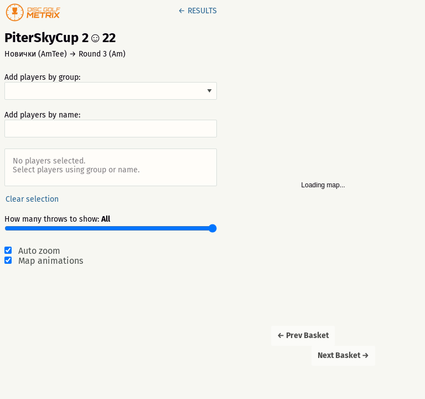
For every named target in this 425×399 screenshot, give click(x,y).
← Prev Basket (303, 335)
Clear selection (32, 199)
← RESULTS (197, 11)
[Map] (323, 199)
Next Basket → (343, 355)
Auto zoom (39, 251)
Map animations (50, 261)
